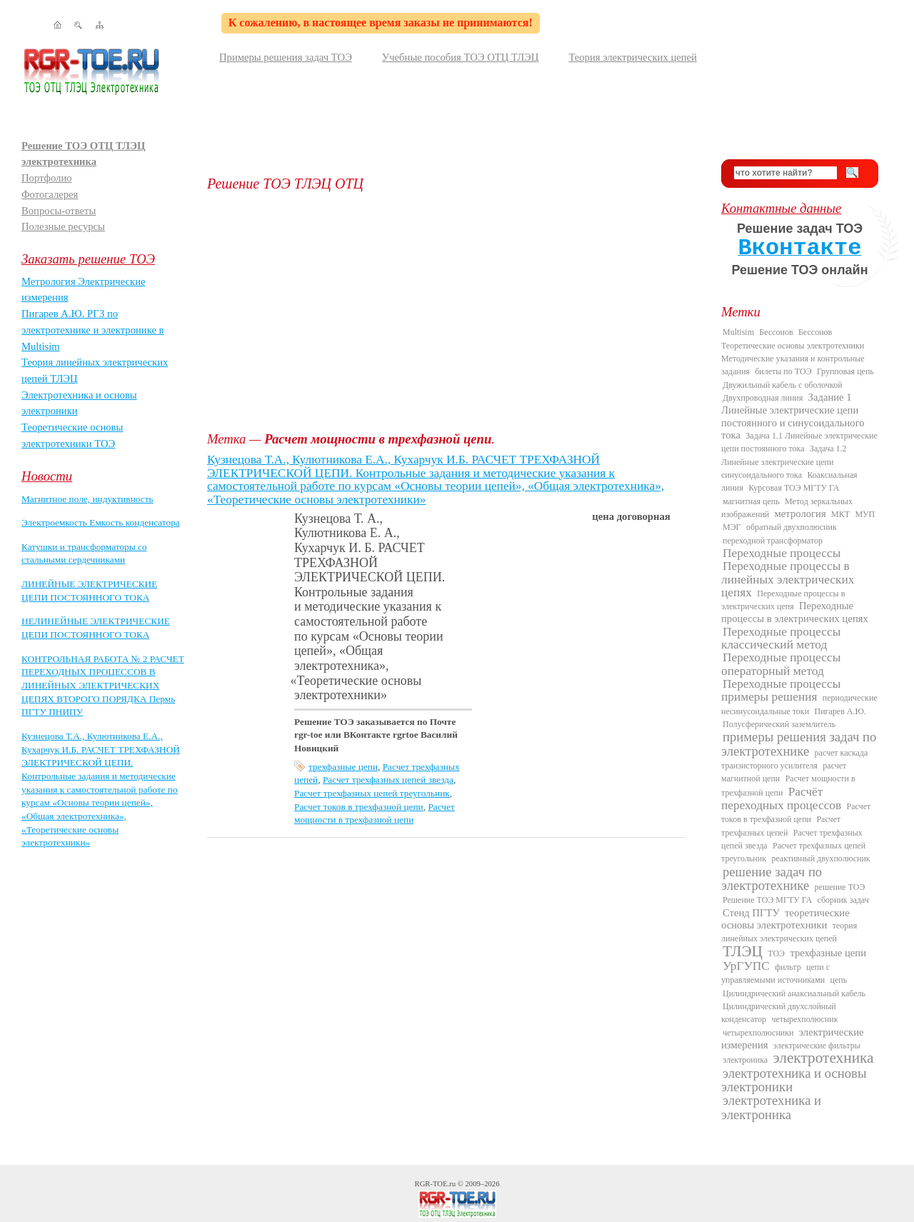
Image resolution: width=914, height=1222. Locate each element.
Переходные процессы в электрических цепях (794, 612)
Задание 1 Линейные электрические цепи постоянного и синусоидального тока (793, 416)
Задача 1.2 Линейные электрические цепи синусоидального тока (784, 462)
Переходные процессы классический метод (780, 638)
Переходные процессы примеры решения (780, 690)
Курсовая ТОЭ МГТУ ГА (793, 488)
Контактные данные (781, 208)
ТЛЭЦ (743, 951)
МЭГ (732, 527)
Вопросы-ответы (58, 210)
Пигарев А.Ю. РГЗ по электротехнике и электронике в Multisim (92, 329)
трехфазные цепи (343, 766)
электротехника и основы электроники (793, 1080)
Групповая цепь (845, 371)
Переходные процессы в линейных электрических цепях (787, 579)
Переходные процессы (781, 553)
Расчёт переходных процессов (781, 798)
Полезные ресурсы (63, 226)
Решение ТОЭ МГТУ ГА (767, 900)
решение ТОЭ (840, 887)
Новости (46, 476)
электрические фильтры (816, 1046)
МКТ (840, 514)
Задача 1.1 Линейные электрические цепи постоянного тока (799, 442)
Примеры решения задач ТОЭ (285, 57)
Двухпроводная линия (763, 398)
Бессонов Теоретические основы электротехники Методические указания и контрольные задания (793, 351)
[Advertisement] (453, 311)
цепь (839, 980)
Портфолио (46, 178)
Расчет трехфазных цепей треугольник (372, 793)
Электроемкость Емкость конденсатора (100, 522)
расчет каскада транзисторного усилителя (794, 759)
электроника (745, 1060)
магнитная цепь (751, 501)
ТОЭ (776, 953)
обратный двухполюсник (791, 527)
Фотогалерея (49, 194)
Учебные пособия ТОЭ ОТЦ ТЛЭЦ (460, 57)
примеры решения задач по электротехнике (798, 743)
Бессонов (776, 332)
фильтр (788, 967)
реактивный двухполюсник (820, 858)
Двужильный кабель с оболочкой (783, 385)
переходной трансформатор (773, 541)
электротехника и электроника (771, 1107)
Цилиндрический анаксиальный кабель (794, 993)
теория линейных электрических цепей (789, 932)
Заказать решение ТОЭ (88, 258)
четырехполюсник (804, 1019)
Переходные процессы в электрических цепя (783, 600)
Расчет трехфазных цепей (780, 825)
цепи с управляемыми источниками (775, 973)
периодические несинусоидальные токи (799, 704)
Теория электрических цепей (632, 57)
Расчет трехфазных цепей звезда (388, 779)
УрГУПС (746, 966)
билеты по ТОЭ (783, 371)
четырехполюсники (758, 1033)
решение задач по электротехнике (771, 878)
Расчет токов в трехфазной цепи (358, 806)
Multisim (738, 332)
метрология (800, 513)
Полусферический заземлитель (779, 724)
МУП (865, 514)
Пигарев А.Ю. (839, 711)
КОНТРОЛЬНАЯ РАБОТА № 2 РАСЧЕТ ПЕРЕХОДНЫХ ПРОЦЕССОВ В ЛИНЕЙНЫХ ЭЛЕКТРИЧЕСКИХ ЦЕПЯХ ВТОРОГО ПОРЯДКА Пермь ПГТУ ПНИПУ (102, 685)
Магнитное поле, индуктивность (87, 499)
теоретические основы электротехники (785, 919)
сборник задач (842, 900)
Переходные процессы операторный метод (780, 664)
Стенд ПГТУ (751, 912)
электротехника (823, 1057)
